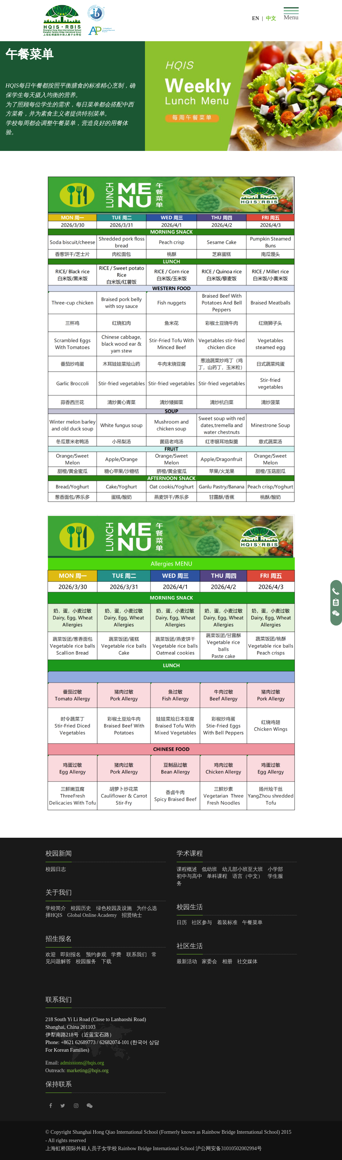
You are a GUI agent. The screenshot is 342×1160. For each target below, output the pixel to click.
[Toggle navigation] (291, 14)
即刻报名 (70, 954)
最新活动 (187, 961)
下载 (106, 961)
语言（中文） (247, 876)
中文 (271, 18)
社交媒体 (247, 961)
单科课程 (217, 876)
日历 (182, 922)
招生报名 (59, 938)
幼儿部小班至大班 (242, 869)
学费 (116, 954)
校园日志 (56, 869)
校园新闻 (59, 853)
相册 (227, 961)
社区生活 (190, 946)
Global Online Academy (92, 915)
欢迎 (51, 954)
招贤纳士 (132, 915)
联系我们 (136, 954)
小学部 (275, 869)
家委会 (209, 961)
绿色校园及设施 (114, 908)
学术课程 (190, 853)
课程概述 (187, 869)
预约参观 (96, 954)
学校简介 (56, 908)
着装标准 (227, 922)
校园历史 (81, 908)
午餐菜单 (252, 922)
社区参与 (202, 922)
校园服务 (86, 961)
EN (255, 18)
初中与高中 (189, 876)
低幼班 (209, 869)
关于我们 (59, 892)
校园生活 (190, 907)
